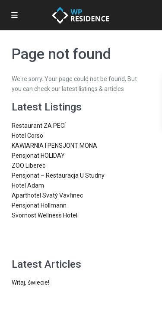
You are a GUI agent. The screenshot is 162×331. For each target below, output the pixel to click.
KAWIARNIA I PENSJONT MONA (54, 145)
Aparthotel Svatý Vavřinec (47, 195)
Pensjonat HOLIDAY (38, 155)
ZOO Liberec (28, 165)
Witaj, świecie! (30, 282)
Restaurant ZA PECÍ (39, 125)
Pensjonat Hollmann (39, 205)
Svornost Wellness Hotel (44, 215)
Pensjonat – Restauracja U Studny (58, 175)
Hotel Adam (28, 185)
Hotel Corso (27, 135)
